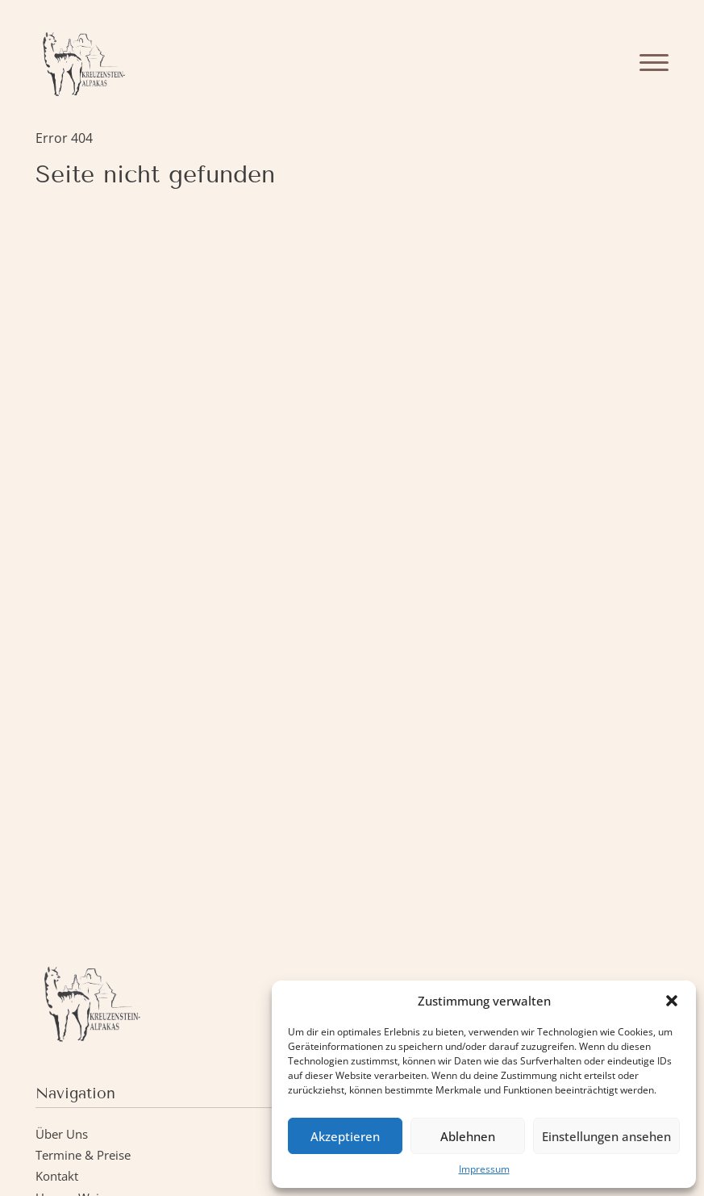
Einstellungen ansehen (606, 1136)
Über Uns (61, 1134)
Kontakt (56, 1176)
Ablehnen (467, 1136)
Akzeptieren (345, 1136)
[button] (672, 1001)
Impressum (484, 1169)
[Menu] (654, 62)
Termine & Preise (83, 1155)
